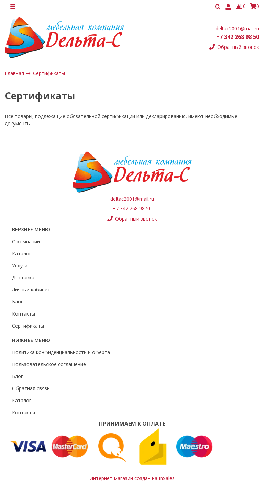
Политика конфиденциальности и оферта (61, 352)
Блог (17, 301)
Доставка (23, 277)
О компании (26, 241)
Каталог (21, 253)
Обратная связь (31, 388)
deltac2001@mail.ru (237, 28)
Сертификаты (28, 325)
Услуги (20, 265)
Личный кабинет (31, 289)
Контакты (23, 313)
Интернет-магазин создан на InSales (132, 478)
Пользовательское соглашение (49, 364)
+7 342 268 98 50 (237, 37)
